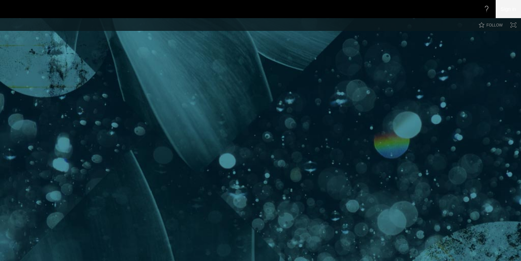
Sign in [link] (508, 9)
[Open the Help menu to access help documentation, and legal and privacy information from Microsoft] (487, 9)
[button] (509, 42)
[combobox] (469, 41)
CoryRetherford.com (138, 51)
